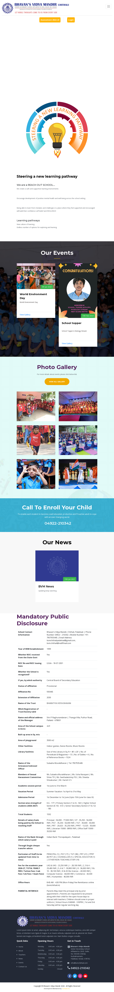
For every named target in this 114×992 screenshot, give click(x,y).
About (20, 951)
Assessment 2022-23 (50, 20)
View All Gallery (57, 381)
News (20, 958)
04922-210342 (58, 523)
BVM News (46, 586)
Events (20, 962)
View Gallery (25, 314)
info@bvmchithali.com (79, 963)
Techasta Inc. (66, 988)
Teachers (21, 955)
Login (71, 20)
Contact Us (22, 966)
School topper (71, 323)
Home (20, 947)
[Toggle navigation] (109, 6)
